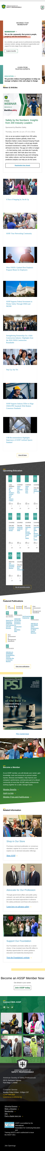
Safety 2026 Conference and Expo (20, 489)
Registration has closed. (22, 165)
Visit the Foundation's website (18, 957)
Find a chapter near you (13, 1116)
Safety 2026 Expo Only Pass (27, 489)
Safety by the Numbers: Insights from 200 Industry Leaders (11, 494)
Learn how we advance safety (18, 907)
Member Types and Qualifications (16, 797)
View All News (22, 455)
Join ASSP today (22, 988)
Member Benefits (9, 789)
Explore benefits (11, 51)
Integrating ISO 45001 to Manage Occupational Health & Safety (37, 533)
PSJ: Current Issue (22, 734)
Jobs (6, 1114)
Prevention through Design (12, 529)
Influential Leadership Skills (20, 529)
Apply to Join (8, 793)
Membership (9, 1111)
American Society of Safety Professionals (12, 7)
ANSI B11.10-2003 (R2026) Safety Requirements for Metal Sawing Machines (35, 628)
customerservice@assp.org (12, 1097)
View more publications (22, 666)
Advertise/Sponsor (11, 1106)
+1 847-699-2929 (9, 1094)
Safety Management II (37, 491)
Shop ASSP (11, 855)
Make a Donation (11, 1109)
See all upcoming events (22, 587)
